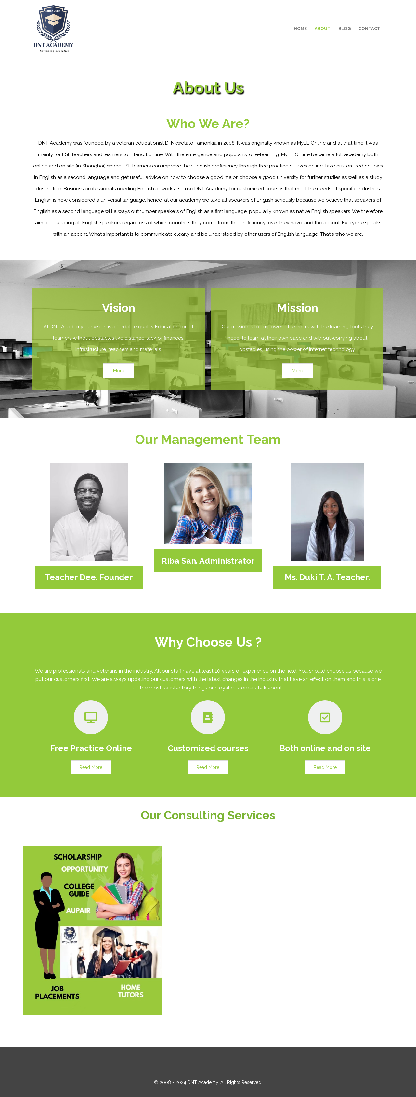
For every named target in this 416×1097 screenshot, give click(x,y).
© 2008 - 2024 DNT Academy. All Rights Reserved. (208, 1082)
